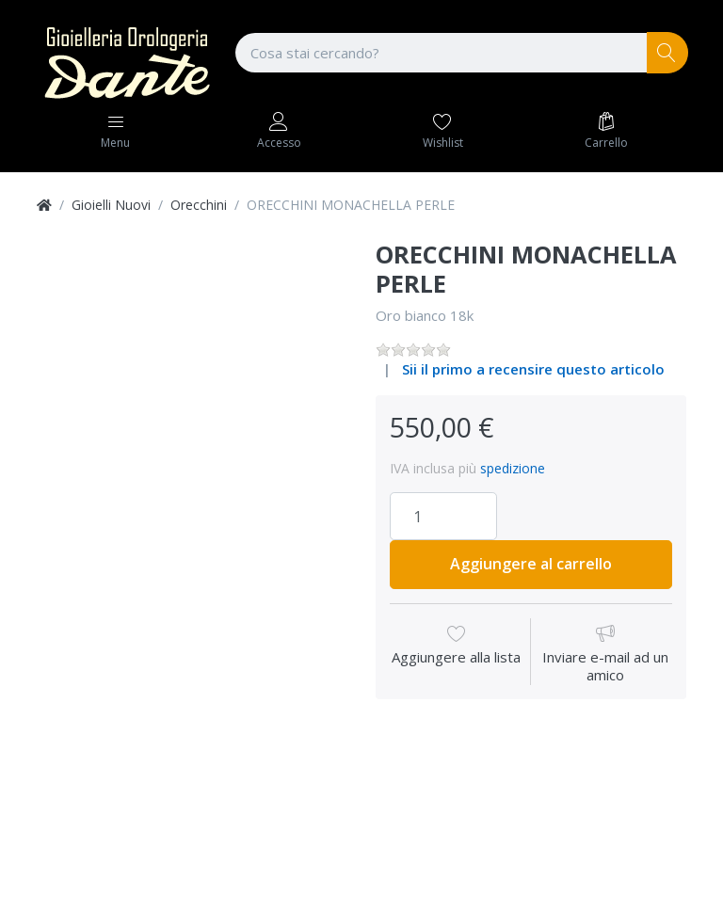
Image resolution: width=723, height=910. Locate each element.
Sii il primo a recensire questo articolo (533, 368)
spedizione (512, 468)
